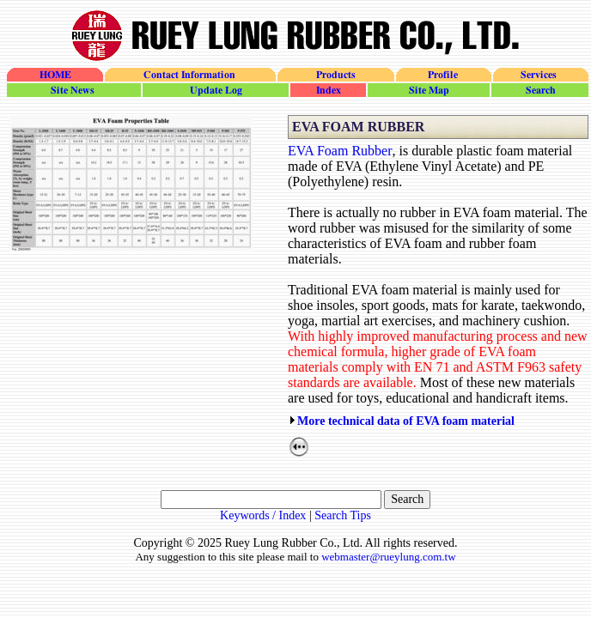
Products (335, 75)
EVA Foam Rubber (340, 150)
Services (539, 75)
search (539, 90)
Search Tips (342, 515)
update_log (215, 90)
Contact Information (189, 75)
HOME (55, 75)
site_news (74, 90)
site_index (327, 90)
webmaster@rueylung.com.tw (388, 556)
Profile (442, 75)
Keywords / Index (263, 515)
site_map (428, 90)
